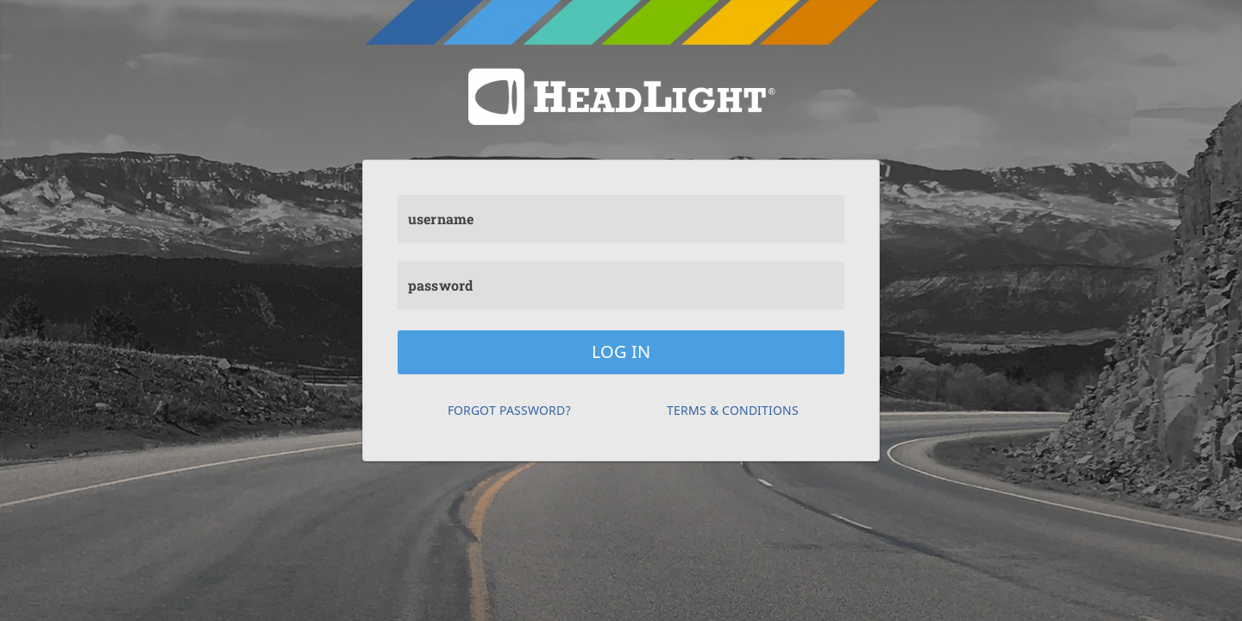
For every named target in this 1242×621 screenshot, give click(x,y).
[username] (621, 219)
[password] (621, 285)
